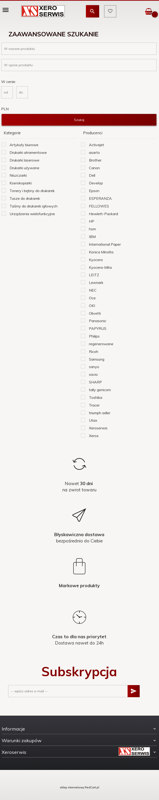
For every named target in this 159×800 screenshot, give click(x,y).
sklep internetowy (72, 787)
